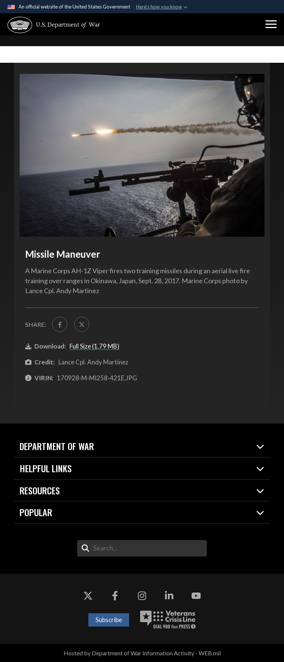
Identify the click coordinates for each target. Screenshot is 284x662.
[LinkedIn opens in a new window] (169, 596)
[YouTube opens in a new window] (196, 596)
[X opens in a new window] (88, 596)
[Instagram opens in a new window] (142, 596)
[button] (271, 24)
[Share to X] (81, 324)
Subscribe (108, 620)
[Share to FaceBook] (59, 324)
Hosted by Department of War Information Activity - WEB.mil (142, 652)
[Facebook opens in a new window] (115, 596)
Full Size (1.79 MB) (94, 346)
